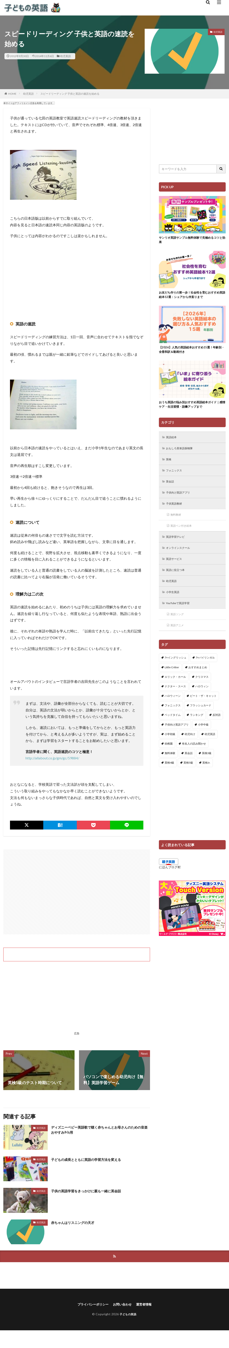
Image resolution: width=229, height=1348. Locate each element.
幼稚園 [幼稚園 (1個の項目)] (169, 756)
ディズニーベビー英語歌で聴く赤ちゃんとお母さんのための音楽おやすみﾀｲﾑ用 (99, 1130)
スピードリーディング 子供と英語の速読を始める (69, 93)
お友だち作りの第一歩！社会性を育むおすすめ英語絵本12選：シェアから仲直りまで (192, 296)
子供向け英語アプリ (180, 500)
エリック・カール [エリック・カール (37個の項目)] (175, 690)
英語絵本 (172, 443)
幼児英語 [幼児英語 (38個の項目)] (210, 747)
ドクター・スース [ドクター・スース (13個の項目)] (175, 699)
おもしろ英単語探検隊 (181, 454)
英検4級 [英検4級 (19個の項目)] (169, 776)
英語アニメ (178, 638)
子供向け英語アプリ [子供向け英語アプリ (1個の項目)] (177, 737)
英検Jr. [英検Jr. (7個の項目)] (206, 776)
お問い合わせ (123, 1305)
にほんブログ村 (170, 880)
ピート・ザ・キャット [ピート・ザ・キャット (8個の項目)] (203, 709)
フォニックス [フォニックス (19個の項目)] (173, 718)
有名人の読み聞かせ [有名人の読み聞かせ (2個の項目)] (194, 756)
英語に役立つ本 (177, 581)
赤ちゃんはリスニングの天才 (77, 1222)
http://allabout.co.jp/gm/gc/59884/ (52, 758)
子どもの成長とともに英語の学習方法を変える (93, 1159)
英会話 (171, 489)
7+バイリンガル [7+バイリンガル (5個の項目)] (205, 670)
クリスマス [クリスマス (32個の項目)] (202, 690)
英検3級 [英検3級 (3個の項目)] (206, 766)
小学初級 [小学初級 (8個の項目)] (170, 747)
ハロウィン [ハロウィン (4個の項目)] (202, 699)
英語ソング (178, 627)
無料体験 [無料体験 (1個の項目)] (170, 766)
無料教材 (177, 523)
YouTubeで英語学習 (180, 615)
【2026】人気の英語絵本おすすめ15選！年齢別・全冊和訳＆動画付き (191, 352)
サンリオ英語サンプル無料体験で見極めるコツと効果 (192, 240)
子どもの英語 (128, 1315)
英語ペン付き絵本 (183, 535)
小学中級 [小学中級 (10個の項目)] (203, 737)
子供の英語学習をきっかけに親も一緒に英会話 (93, 1190)
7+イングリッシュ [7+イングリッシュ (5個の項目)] (175, 670)
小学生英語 (174, 604)
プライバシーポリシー (90, 1305)
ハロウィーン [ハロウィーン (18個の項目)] (173, 709)
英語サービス (175, 569)
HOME (12, 93)
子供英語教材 (175, 512)
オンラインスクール (180, 558)
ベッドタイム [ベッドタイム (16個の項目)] (173, 728)
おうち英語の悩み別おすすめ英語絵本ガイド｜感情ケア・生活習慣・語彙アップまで (192, 409)
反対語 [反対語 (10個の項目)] (217, 728)
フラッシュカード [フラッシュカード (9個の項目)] (200, 718)
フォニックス (175, 477)
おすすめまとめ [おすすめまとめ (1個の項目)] (197, 680)
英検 (169, 466)
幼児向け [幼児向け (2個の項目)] (190, 747)
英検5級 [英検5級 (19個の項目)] (188, 776)
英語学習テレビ (177, 546)
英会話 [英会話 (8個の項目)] (189, 766)
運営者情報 (147, 1305)
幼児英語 (65, 56)
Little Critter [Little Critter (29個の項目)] (172, 680)
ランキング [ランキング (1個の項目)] (196, 728)
